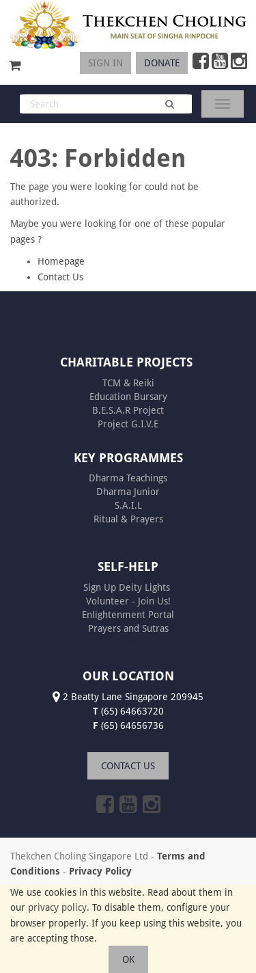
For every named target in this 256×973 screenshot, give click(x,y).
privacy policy (57, 907)
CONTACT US (128, 765)
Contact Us (60, 276)
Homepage (61, 261)
